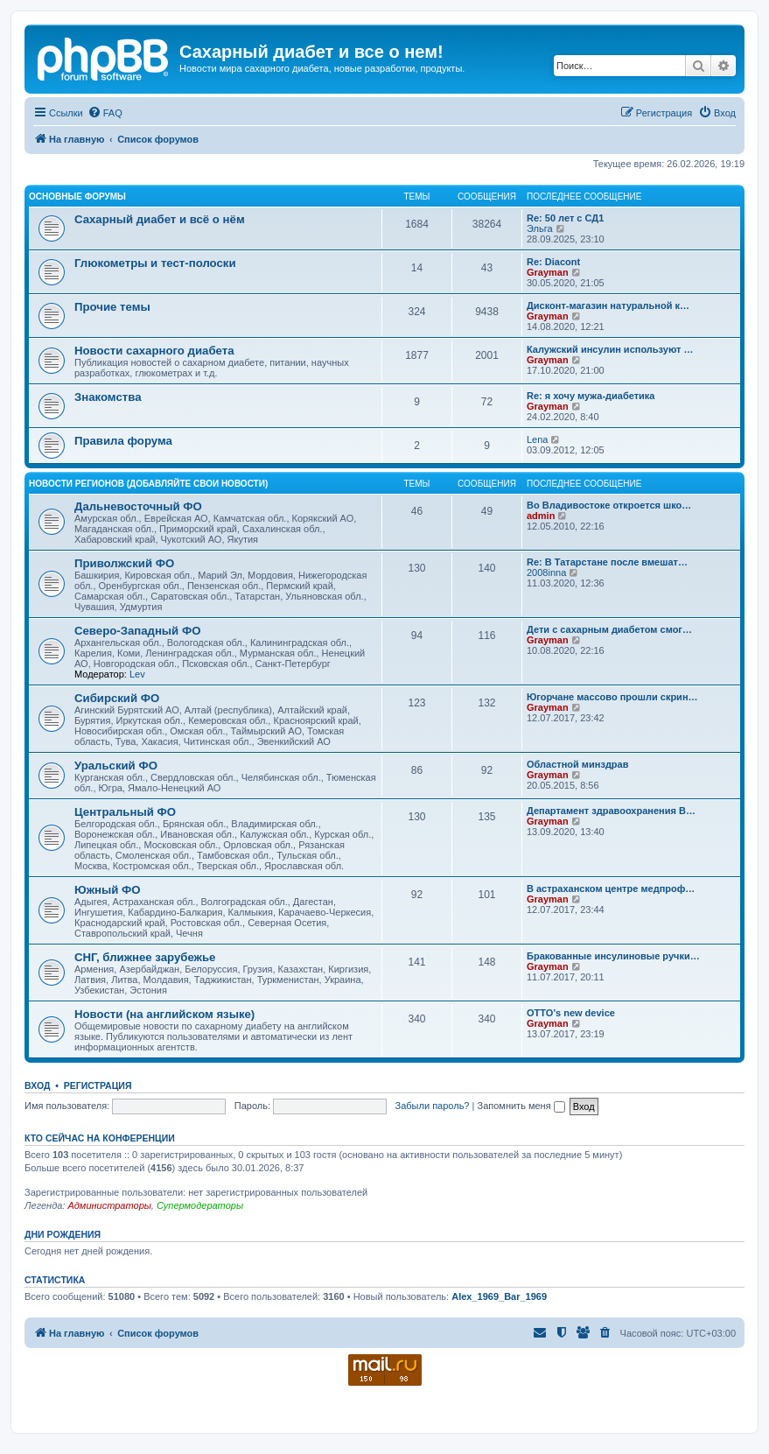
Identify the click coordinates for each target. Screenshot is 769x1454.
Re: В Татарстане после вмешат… (607, 562)
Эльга (540, 228)
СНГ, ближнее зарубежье (144, 957)
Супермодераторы (200, 1205)
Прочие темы (112, 306)
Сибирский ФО (116, 698)
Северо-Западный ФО (137, 630)
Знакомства (108, 397)
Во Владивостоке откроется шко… (609, 505)
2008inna (546, 572)
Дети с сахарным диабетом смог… (609, 629)
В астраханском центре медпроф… (611, 888)
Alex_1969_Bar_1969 (499, 1296)
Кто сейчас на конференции (99, 1138)
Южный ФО (107, 889)
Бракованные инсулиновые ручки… (613, 956)
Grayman (548, 272)
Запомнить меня (520, 1105)
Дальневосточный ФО (138, 506)
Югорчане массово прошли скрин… (612, 697)
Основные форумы (77, 196)
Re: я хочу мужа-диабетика (590, 395)
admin (541, 515)
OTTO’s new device (571, 1013)
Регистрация (98, 1085)
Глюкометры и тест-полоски (155, 263)
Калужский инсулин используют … (610, 349)
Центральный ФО (125, 811)
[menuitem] (104, 112)
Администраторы (108, 1205)
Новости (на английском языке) (164, 1014)
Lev (137, 674)
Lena (537, 439)
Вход (37, 1085)
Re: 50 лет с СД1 (565, 218)
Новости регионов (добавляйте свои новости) (148, 483)
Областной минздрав (577, 764)
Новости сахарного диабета (154, 350)
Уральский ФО (115, 765)
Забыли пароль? (432, 1105)
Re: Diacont (553, 261)
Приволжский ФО (124, 563)
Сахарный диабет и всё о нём (159, 219)
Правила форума (123, 440)
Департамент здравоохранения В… (611, 810)
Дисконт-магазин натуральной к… (608, 305)
